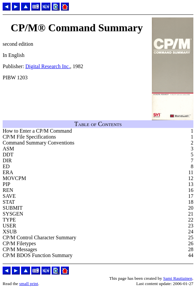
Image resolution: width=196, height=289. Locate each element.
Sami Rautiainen (177, 278)
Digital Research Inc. (47, 66)
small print (28, 283)
